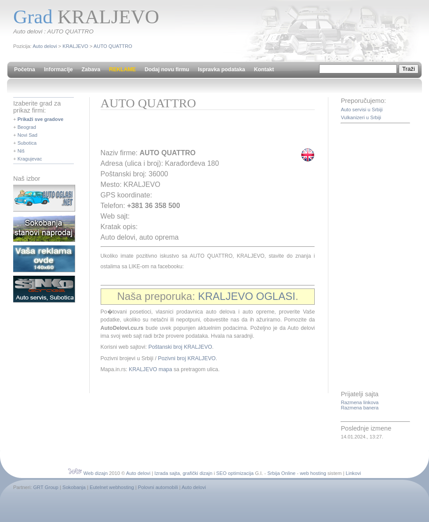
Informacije (58, 69)
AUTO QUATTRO (113, 46)
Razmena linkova (359, 402)
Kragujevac (30, 158)
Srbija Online (281, 473)
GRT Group (45, 487)
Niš (21, 150)
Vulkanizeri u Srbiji (361, 117)
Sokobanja (74, 487)
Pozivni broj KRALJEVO (186, 358)
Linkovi (353, 473)
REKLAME (122, 69)
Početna (24, 69)
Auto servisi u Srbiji (361, 109)
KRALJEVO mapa (150, 369)
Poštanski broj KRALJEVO (180, 347)
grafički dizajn (197, 473)
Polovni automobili (158, 487)
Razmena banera (359, 407)
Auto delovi (45, 46)
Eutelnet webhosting (112, 487)
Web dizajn (96, 473)
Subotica (27, 143)
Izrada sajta (167, 473)
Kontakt (264, 69)
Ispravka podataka (221, 69)
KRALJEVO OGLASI (246, 296)
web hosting (313, 473)
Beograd (27, 127)
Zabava (91, 69)
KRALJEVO (75, 46)
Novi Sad (27, 135)
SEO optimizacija (235, 473)
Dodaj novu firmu (167, 69)
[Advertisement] (203, 132)
